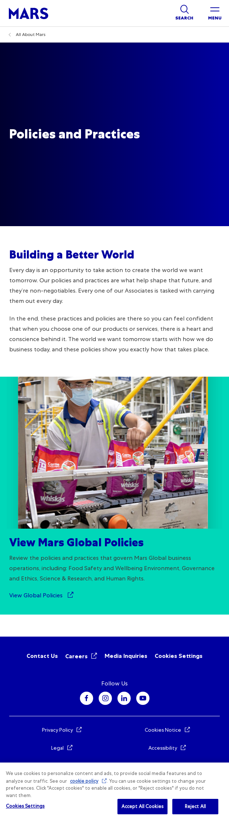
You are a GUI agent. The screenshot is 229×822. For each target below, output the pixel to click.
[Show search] (184, 13)
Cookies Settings (178, 655)
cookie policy (84, 781)
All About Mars (31, 34)
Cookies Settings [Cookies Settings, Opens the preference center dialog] (25, 806)
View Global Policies (36, 595)
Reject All (195, 806)
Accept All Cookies (142, 806)
